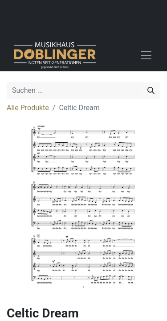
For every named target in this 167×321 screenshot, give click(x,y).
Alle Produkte (28, 107)
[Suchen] (151, 90)
